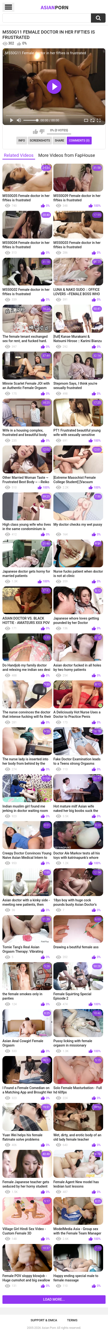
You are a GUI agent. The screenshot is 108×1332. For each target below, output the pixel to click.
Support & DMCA (43, 1320)
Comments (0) (79, 140)
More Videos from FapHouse (66, 155)
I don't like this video (41, 131)
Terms (72, 1320)
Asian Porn (49, 1328)
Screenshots (40, 140)
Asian (55, 7)
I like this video (35, 131)
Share (59, 140)
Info (22, 140)
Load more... (54, 1299)
